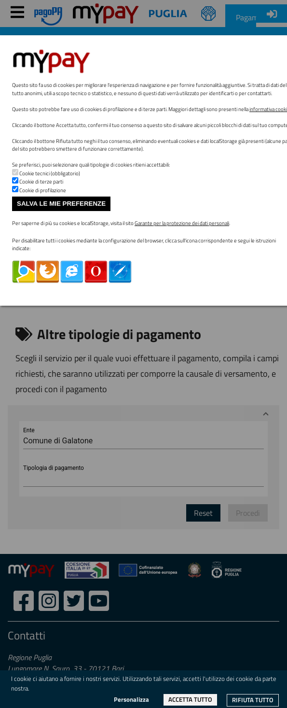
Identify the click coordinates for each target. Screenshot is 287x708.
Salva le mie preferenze (61, 203)
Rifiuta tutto (252, 700)
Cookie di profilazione (42, 190)
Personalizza (131, 699)
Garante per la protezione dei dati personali (182, 223)
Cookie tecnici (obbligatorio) (49, 173)
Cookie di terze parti (41, 181)
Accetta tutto (190, 699)
